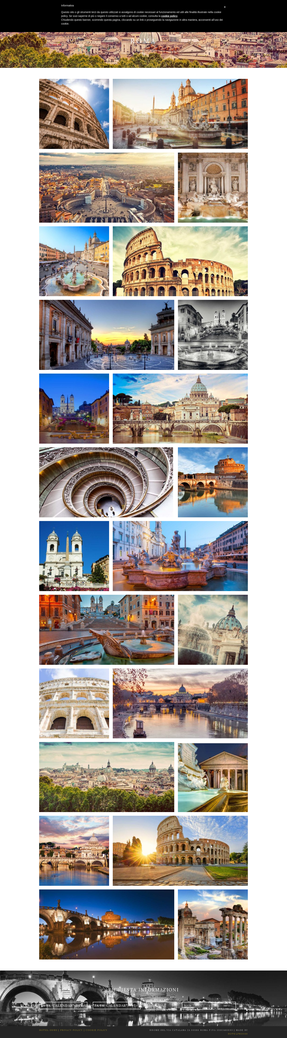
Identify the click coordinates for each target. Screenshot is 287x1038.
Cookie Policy (97, 1030)
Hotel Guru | (49, 1030)
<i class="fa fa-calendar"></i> (52, 1005)
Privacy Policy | (72, 1030)
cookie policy (169, 15)
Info (226, 1005)
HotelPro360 (238, 1033)
